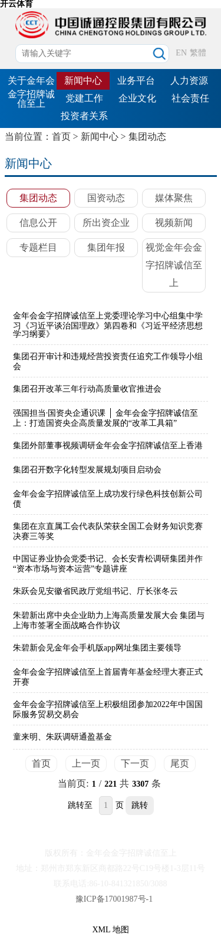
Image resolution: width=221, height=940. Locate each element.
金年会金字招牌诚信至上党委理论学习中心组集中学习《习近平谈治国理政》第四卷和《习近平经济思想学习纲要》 (108, 324)
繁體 (198, 52)
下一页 (135, 763)
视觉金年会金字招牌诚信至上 (174, 265)
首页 (61, 137)
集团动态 (147, 137)
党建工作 (84, 98)
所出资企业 (106, 223)
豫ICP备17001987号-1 (114, 899)
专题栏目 (38, 247)
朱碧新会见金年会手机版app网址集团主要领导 (97, 647)
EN (181, 52)
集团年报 (106, 247)
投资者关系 (84, 116)
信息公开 (38, 223)
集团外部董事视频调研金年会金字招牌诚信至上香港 (108, 445)
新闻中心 (83, 80)
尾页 (179, 763)
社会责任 (190, 98)
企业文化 (137, 98)
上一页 (86, 763)
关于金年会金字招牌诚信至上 (31, 92)
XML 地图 (110, 929)
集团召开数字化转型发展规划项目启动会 (87, 469)
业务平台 (136, 80)
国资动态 (106, 198)
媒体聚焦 (174, 198)
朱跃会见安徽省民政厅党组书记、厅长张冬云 (95, 591)
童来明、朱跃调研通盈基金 (62, 736)
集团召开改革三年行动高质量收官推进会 (87, 388)
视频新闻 (174, 223)
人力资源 (189, 80)
